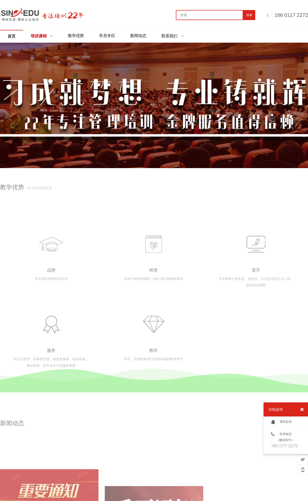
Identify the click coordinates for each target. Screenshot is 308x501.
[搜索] (209, 15)
